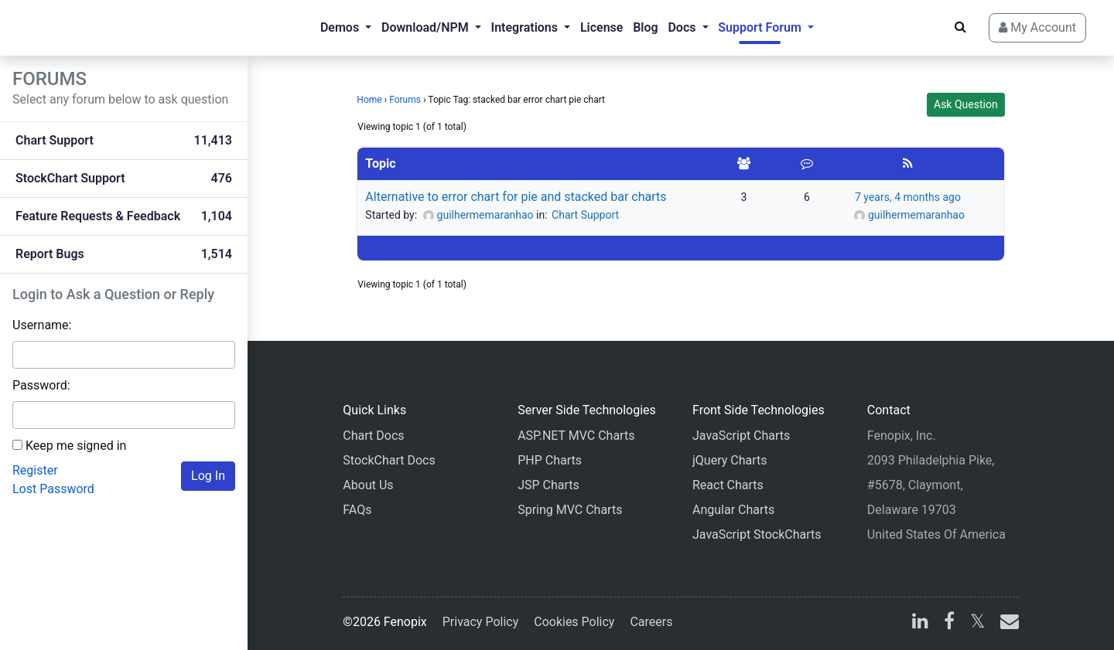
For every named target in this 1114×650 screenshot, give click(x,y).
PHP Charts (550, 460)
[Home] (74, 28)
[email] (1006, 623)
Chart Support (585, 215)
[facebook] (949, 623)
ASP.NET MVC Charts (576, 435)
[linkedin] (920, 623)
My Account (1037, 27)
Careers (651, 621)
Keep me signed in (76, 445)
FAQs (357, 509)
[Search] (960, 27)
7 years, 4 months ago (908, 197)
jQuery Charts (729, 460)
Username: (41, 325)
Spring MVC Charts (570, 509)
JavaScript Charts (741, 435)
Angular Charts (733, 509)
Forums (405, 99)
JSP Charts (548, 485)
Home (369, 99)
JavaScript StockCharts (757, 534)
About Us (368, 485)
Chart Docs (373, 435)
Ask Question (966, 104)
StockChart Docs (389, 460)
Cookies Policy (574, 621)
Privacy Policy (481, 621)
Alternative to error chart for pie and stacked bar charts (515, 196)
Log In (208, 475)
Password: (41, 385)
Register (35, 470)
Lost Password (53, 489)
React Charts (728, 485)
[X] (977, 623)
